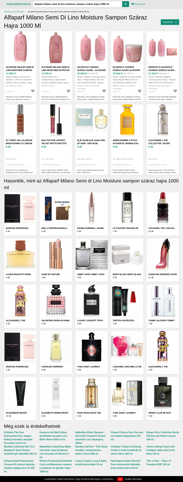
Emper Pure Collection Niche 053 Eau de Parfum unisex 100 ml (162, 436)
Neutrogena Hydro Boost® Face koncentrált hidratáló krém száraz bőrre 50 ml (126, 464)
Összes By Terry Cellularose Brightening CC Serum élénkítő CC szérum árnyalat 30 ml (19, 172)
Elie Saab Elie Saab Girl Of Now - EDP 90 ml (91, 142)
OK (120, 479)
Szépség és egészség (14, 12)
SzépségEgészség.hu (19, 4)
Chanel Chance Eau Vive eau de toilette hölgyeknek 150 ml (127, 436)
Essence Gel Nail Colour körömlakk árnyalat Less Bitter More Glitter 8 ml (53, 436)
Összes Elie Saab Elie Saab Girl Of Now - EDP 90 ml (90, 171)
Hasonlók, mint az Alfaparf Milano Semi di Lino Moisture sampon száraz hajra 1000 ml (19, 99)
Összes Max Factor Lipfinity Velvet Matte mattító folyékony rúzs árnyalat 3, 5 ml (56, 172)
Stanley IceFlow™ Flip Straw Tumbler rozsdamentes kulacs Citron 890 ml (91, 450)
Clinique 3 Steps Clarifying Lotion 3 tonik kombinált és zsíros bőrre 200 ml (126, 450)
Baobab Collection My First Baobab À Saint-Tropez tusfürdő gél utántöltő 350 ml (20, 450)
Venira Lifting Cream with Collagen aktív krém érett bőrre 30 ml (160, 450)
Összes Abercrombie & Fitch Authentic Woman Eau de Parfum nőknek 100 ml (125, 172)
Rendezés (168, 22)
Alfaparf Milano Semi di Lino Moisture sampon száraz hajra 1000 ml (20, 70)
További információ (133, 479)
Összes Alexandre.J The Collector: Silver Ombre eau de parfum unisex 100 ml (162, 172)
